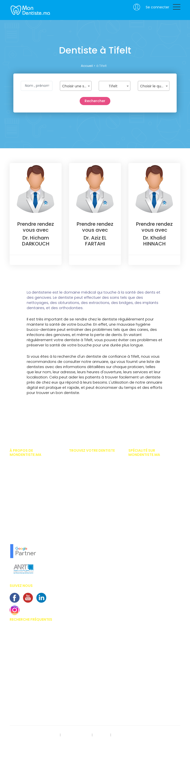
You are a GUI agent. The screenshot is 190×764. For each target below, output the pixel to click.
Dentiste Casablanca (85, 460)
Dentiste (134, 486)
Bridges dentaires (23, 676)
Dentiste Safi (78, 518)
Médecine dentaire (142, 548)
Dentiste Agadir (80, 482)
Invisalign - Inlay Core (26, 647)
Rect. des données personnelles (33, 735)
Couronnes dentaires (26, 691)
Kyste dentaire (20, 706)
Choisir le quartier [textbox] (154, 86)
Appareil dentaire (22, 640)
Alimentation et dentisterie (29, 713)
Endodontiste (138, 501)
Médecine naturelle (142, 555)
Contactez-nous (22, 742)
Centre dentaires (22, 684)
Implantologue (139, 541)
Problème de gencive (25, 698)
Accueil (87, 65)
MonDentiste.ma (30, 9)
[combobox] (76, 86)
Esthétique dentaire (142, 508)
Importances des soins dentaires (35, 654)
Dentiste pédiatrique (143, 493)
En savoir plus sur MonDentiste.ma (35, 520)
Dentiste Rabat (80, 467)
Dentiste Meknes (81, 511)
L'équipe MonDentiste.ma (28, 527)
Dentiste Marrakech (83, 475)
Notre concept (20, 535)
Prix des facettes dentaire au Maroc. (31, 631)
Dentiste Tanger (81, 489)
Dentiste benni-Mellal (84, 526)
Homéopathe (138, 522)
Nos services (19, 513)
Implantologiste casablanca (150, 464)
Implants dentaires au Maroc (32, 669)
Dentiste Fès (78, 504)
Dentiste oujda (80, 533)
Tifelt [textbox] (113, 86)
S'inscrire (101, 735)
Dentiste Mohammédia (86, 497)
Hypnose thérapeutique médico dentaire (152, 531)
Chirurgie (135, 471)
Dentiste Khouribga (83, 540)
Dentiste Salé (78, 548)
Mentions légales (76, 735)
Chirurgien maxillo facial (147, 479)
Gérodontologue (140, 515)
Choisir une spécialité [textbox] (76, 86)
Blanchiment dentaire (26, 662)
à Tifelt (101, 65)
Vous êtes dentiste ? (25, 505)
